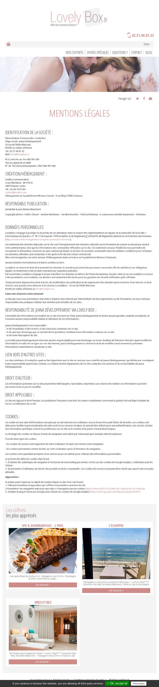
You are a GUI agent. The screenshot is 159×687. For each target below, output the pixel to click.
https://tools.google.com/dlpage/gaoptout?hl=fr (115, 491)
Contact (136, 52)
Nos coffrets (74, 52)
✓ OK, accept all (117, 683)
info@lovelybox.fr (20, 154)
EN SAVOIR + (43, 585)
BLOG (149, 52)
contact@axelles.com (16, 192)
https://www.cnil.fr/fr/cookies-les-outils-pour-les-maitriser (115, 488)
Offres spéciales (98, 52)
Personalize (139, 683)
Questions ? (120, 52)
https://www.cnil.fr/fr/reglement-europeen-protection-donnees (38, 239)
